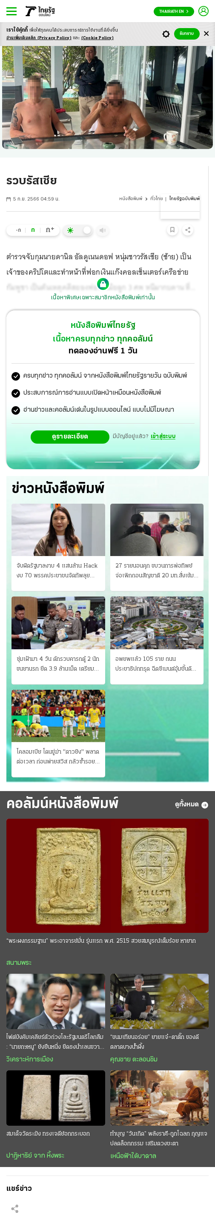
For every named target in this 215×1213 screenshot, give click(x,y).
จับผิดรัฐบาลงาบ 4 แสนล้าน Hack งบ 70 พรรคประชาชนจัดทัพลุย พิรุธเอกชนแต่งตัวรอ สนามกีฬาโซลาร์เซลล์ (57, 572)
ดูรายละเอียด (70, 436)
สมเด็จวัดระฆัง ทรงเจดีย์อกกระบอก (48, 1134)
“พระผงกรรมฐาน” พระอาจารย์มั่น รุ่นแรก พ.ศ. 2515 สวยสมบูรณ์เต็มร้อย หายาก (101, 941)
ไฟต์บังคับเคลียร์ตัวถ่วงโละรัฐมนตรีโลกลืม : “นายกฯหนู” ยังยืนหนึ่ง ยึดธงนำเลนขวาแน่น (54, 1043)
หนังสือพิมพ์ (130, 199)
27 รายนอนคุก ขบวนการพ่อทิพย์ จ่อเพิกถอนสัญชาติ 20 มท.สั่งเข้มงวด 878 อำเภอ (154, 572)
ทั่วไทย (156, 199)
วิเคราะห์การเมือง (29, 1059)
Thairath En (174, 11)
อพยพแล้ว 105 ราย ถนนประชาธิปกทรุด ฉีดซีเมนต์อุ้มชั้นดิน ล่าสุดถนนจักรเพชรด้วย (155, 665)
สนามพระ (19, 963)
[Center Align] (206, 34)
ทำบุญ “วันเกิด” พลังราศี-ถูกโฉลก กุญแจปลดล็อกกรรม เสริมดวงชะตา (158, 1139)
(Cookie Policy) (97, 38)
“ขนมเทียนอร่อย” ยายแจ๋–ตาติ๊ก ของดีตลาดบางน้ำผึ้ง (154, 1042)
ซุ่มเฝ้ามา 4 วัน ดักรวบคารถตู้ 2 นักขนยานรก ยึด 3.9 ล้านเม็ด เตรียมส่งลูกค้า (58, 665)
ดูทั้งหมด (192, 805)
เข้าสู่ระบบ (163, 436)
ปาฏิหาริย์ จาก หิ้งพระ (35, 1156)
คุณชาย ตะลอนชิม (134, 1059)
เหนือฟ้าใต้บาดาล (133, 1156)
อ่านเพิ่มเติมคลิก (39, 38)
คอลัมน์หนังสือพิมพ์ (62, 804)
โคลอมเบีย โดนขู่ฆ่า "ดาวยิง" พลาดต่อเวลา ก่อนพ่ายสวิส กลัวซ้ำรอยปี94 (58, 758)
